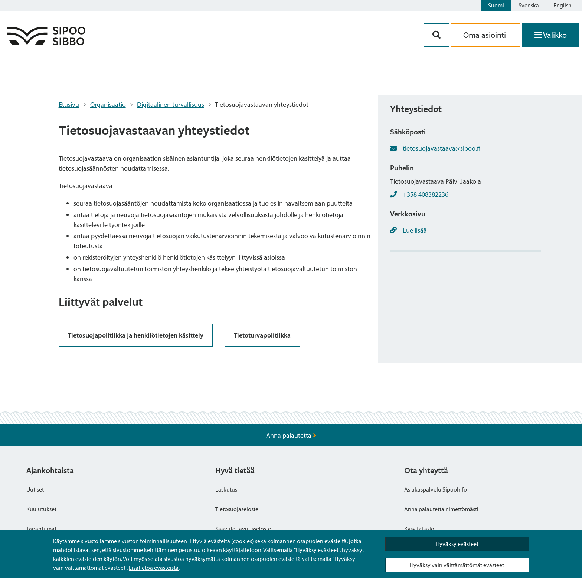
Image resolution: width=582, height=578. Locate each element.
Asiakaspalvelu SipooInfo (435, 489)
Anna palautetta (291, 435)
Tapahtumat (41, 528)
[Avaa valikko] (550, 35)
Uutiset (35, 489)
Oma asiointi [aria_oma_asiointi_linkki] (485, 35)
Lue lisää (415, 230)
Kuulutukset (41, 509)
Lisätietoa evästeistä (154, 567)
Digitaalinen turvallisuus (170, 104)
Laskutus (226, 489)
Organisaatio (108, 104)
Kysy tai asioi (420, 528)
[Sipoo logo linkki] (46, 43)
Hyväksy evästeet (457, 544)
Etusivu (69, 104)
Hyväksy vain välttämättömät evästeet (457, 565)
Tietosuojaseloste (236, 509)
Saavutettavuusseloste (243, 528)
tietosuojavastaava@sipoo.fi (441, 148)
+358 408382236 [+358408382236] (425, 194)
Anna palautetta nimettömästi (441, 509)
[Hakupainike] (436, 35)
